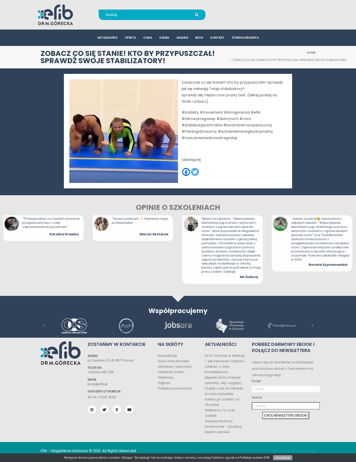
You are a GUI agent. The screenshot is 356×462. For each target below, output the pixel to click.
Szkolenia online (171, 372)
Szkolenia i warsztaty (175, 366)
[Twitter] (195, 172)
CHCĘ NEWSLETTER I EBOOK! (285, 415)
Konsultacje (167, 355)
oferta (130, 38)
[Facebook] (186, 172)
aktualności (107, 38)
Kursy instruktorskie (173, 361)
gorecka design (304, 451)
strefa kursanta (245, 38)
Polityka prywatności (175, 388)
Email (256, 381)
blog (199, 38)
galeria (182, 38)
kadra (164, 38)
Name (257, 397)
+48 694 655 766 (240, 11)
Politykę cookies (251, 457)
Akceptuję (282, 457)
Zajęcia (164, 383)
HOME (311, 53)
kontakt (217, 38)
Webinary (165, 377)
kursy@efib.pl (237, 17)
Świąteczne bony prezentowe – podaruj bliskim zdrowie (223, 426)
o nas (147, 38)
